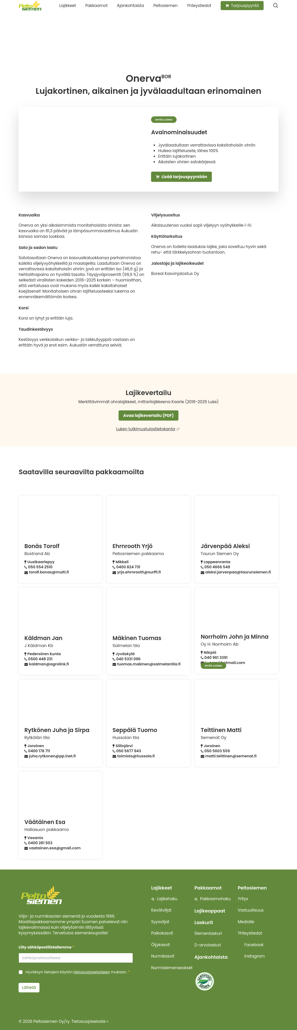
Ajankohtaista (211, 957)
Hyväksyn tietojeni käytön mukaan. (78, 972)
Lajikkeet (161, 888)
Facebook (254, 945)
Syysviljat (160, 922)
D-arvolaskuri (207, 945)
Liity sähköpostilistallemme (46, 947)
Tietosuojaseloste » (90, 1021)
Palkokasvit (162, 933)
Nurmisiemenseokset (172, 968)
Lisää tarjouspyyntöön (181, 177)
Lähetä (29, 987)
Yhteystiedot (250, 933)
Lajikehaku (167, 899)
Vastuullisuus (251, 910)
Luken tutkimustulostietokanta (145, 429)
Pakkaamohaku (215, 899)
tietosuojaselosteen (92, 972)
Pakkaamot (208, 888)
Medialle (246, 922)
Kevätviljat (161, 910)
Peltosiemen (252, 888)
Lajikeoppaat (209, 911)
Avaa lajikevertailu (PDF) (148, 415)
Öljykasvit (160, 945)
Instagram (254, 956)
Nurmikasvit (162, 956)
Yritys (243, 899)
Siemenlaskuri (208, 933)
